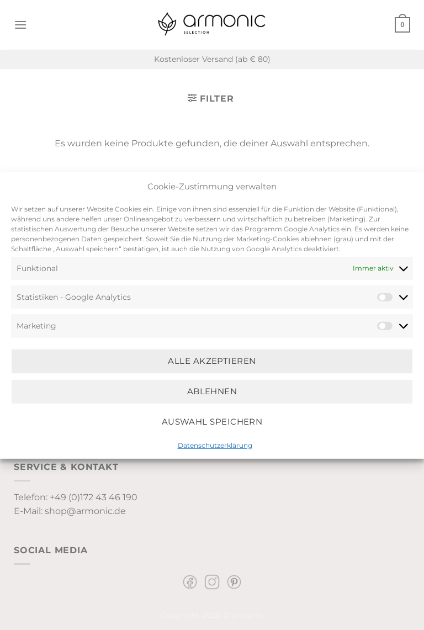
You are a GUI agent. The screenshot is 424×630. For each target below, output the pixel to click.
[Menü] (20, 24)
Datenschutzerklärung (215, 445)
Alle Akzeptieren (212, 361)
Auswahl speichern (212, 421)
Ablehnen (212, 391)
